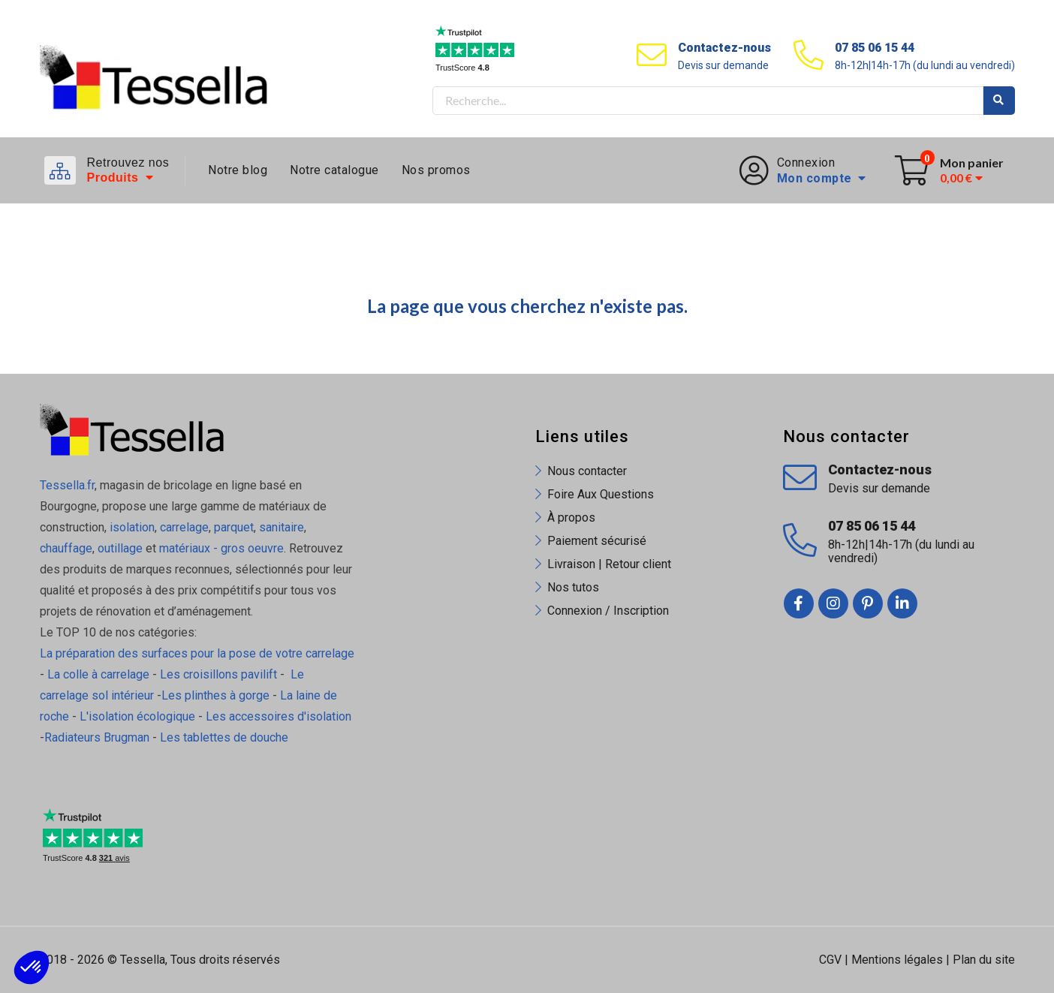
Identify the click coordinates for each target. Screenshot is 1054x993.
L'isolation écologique (137, 716)
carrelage (184, 527)
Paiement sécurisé (596, 541)
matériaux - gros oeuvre (221, 548)
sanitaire (281, 527)
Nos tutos (573, 587)
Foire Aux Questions (600, 494)
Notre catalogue (334, 170)
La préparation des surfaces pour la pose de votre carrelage (197, 653)
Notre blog (237, 170)
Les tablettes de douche (225, 737)
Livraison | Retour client (609, 564)
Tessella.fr (67, 485)
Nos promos (436, 170)
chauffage (66, 548)
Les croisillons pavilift (218, 674)
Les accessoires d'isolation (278, 716)
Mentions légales (897, 959)
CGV (830, 959)
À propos (571, 517)
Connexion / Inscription (608, 610)
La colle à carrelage (98, 674)
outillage (120, 548)
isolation (131, 527)
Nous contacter (587, 471)
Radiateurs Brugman (96, 737)
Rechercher (999, 100)
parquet (234, 527)
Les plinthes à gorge (215, 695)
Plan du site (984, 959)
